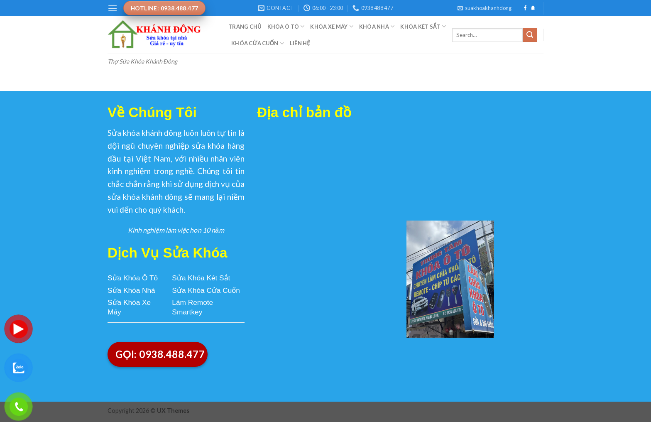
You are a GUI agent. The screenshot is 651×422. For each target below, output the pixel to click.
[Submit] (530, 35)
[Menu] (112, 8)
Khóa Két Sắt (423, 26)
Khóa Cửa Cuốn (257, 43)
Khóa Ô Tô (286, 26)
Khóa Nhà (377, 26)
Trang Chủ (245, 26)
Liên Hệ (300, 43)
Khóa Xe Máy (331, 26)
